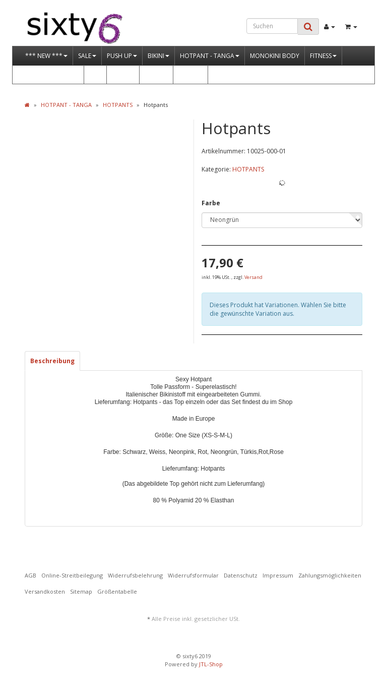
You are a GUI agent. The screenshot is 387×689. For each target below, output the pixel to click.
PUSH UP (122, 55)
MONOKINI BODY (274, 55)
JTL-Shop (211, 664)
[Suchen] (272, 26)
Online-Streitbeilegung (72, 575)
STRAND (156, 74)
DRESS (123, 74)
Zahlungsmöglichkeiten (329, 575)
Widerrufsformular (193, 575)
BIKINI (158, 55)
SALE (87, 55)
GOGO (190, 74)
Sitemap (81, 591)
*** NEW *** (46, 55)
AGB (30, 575)
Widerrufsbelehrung (135, 575)
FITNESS (323, 55)
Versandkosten (45, 591)
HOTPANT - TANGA (209, 55)
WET (95, 74)
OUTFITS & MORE (52, 74)
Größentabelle (117, 591)
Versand (253, 277)
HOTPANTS (248, 169)
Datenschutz (240, 575)
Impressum (278, 575)
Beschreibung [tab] (52, 361)
